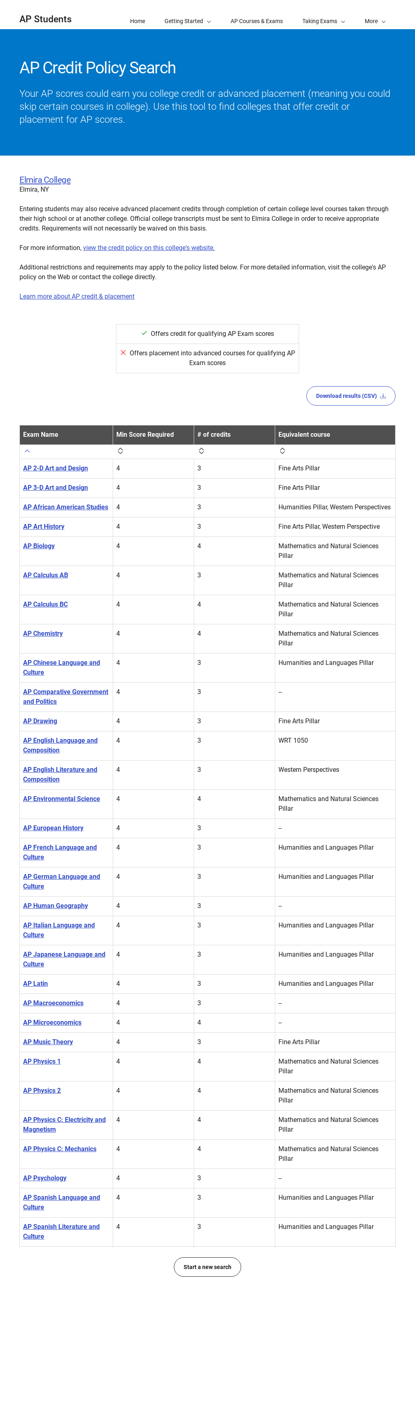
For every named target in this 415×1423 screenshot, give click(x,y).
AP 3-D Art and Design (55, 487)
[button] (375, 14)
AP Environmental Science (61, 799)
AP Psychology (44, 1178)
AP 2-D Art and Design (55, 468)
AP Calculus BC (45, 604)
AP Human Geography (55, 906)
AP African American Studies (65, 507)
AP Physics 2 (42, 1090)
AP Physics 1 (42, 1061)
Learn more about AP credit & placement (77, 296)
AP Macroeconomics (53, 1003)
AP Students (45, 19)
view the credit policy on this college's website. (149, 248)
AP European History (53, 828)
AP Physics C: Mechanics (59, 1149)
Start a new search (207, 1383)
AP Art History (43, 526)
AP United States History (59, 1324)
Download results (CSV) (351, 396)
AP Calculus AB (45, 575)
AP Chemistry (43, 633)
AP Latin (35, 983)
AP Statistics (41, 1256)
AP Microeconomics (52, 1022)
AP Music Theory (48, 1042)
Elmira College (45, 180)
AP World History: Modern (61, 1353)
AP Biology (39, 546)
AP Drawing (40, 721)
